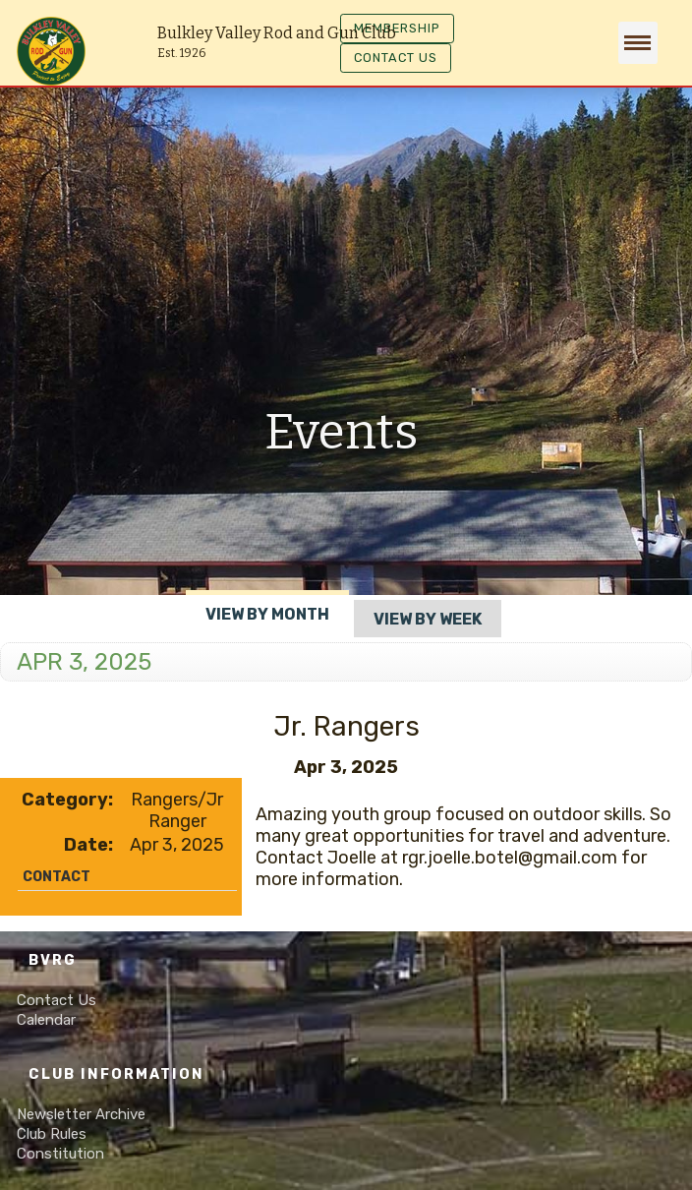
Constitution (60, 1153)
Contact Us (56, 1000)
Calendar (46, 1020)
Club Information (116, 1074)
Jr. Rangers (346, 726)
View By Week (428, 619)
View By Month (267, 614)
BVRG (53, 960)
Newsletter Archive (81, 1114)
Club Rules (51, 1134)
